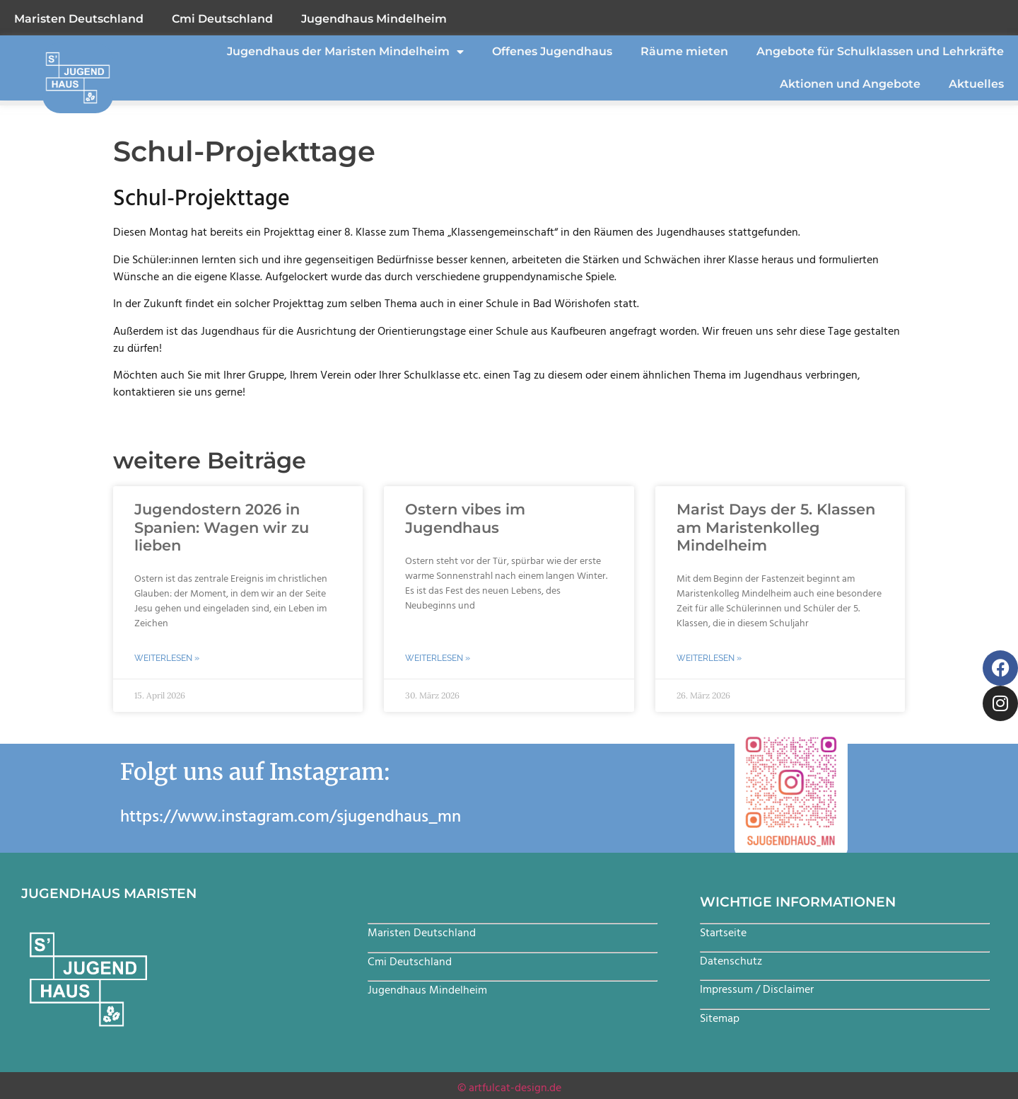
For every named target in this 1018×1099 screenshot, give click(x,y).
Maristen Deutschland (79, 18)
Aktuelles (976, 84)
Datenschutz (731, 961)
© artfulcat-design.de (509, 1087)
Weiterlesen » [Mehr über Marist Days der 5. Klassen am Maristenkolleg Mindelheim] (709, 658)
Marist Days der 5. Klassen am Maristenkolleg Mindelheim (776, 526)
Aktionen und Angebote (850, 84)
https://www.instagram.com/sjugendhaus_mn (290, 817)
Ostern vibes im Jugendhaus (465, 518)
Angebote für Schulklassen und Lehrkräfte (880, 51)
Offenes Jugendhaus (552, 51)
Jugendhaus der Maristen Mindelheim (345, 51)
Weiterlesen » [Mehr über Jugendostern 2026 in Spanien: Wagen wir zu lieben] (166, 658)
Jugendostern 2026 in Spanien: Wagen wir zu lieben (221, 526)
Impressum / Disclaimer (757, 989)
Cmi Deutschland (222, 18)
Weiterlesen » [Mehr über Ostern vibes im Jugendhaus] (437, 658)
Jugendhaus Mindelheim (374, 18)
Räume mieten (684, 51)
